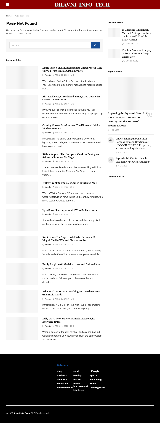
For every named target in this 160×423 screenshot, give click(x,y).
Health (77, 379)
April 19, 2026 (60, 326)
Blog (59, 371)
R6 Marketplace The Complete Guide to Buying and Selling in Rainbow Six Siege (71, 156)
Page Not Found (21, 16)
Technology (96, 379)
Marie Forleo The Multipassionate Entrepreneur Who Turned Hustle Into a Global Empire (72, 69)
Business (62, 375)
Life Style (78, 390)
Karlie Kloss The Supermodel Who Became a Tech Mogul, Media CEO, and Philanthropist (70, 239)
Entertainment (65, 387)
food (76, 371)
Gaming (77, 375)
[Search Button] (95, 45)
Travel (93, 383)
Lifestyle (94, 371)
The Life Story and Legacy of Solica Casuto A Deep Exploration (137, 53)
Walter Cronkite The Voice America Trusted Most (69, 183)
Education (62, 383)
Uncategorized (97, 387)
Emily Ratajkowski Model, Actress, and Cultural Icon (71, 264)
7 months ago (130, 61)
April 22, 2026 (61, 133)
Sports (93, 375)
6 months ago (130, 44)
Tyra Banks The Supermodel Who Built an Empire (70, 210)
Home (9, 16)
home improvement (80, 384)
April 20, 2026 (61, 245)
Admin (48, 75)
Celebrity (62, 379)
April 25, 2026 (61, 75)
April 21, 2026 (60, 187)
